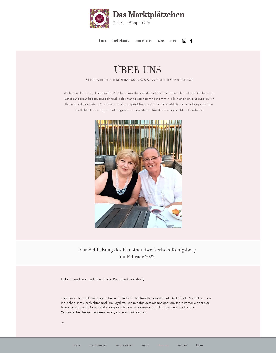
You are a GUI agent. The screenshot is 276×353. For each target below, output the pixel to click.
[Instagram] (184, 40)
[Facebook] (191, 40)
